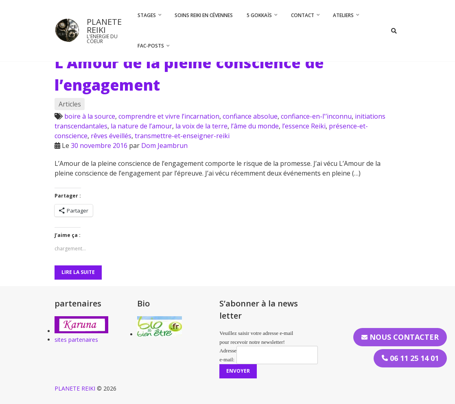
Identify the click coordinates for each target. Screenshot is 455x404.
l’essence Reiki (304, 126)
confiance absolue (250, 116)
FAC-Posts (151, 45)
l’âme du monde (255, 126)
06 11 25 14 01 (410, 358)
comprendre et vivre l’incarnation (168, 116)
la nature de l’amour (141, 126)
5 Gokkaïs (259, 15)
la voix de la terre (201, 126)
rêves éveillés (111, 135)
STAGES (147, 15)
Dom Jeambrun (164, 145)
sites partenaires (76, 339)
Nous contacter (400, 337)
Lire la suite (78, 272)
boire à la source (89, 116)
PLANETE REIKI (104, 25)
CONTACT (302, 15)
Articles (70, 104)
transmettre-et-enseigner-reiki (182, 135)
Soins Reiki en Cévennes (204, 15)
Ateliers (343, 15)
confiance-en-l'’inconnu (316, 116)
